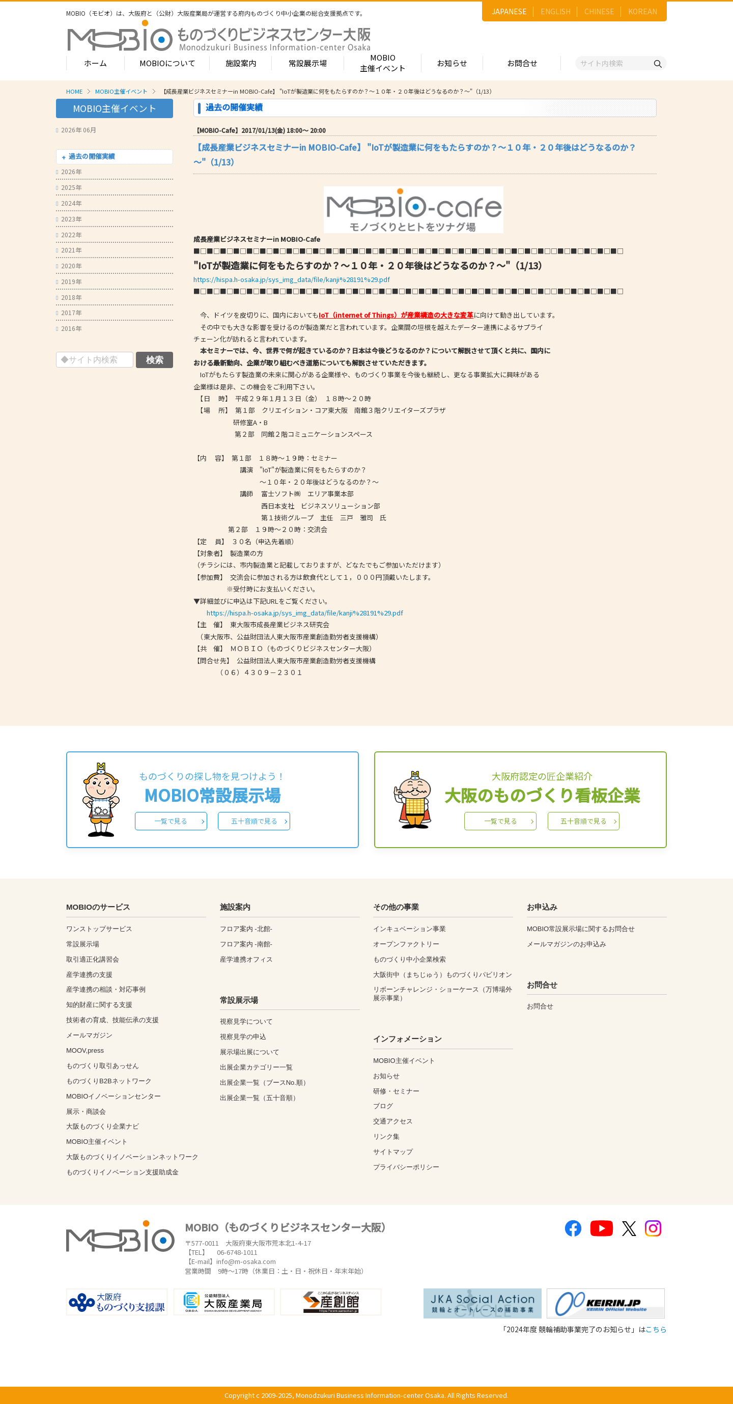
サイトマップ (393, 1152)
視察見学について (246, 1021)
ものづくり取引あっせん (102, 1066)
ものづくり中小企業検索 (409, 959)
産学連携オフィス (246, 959)
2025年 (68, 187)
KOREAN (642, 11)
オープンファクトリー (406, 944)
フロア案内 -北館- (246, 929)
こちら (656, 1329)
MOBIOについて (167, 63)
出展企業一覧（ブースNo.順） (264, 1082)
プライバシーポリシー (406, 1167)
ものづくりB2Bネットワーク (109, 1081)
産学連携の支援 (89, 974)
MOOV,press (85, 1050)
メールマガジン (89, 1035)
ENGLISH (556, 11)
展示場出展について (249, 1052)
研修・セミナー (396, 1091)
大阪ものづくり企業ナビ (102, 1126)
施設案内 (240, 63)
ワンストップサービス (99, 929)
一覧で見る (170, 821)
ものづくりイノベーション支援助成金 (122, 1172)
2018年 (68, 297)
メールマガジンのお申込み (566, 944)
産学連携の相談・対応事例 (106, 989)
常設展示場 (308, 63)
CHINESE (599, 11)
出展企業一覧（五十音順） (259, 1098)
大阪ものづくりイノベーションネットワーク (132, 1157)
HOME (74, 91)
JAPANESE (509, 11)
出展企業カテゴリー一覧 (256, 1067)
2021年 (68, 249)
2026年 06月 (76, 129)
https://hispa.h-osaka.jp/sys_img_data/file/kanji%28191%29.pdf (291, 279)
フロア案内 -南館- (246, 944)
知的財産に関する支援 (99, 1004)
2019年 (68, 281)
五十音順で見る (254, 821)
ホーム (95, 63)
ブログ (383, 1106)
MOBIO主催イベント (383, 62)
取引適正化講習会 (92, 959)
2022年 (68, 234)
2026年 (68, 171)
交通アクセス (393, 1121)
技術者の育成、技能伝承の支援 (112, 1020)
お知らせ (452, 63)
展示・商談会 (86, 1111)
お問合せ (522, 63)
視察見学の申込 (243, 1037)
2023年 (68, 218)
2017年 (68, 312)
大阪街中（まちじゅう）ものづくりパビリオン (442, 974)
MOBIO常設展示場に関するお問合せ (581, 929)
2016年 (68, 328)
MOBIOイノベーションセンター (113, 1096)
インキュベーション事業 (409, 929)
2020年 (68, 265)
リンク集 (386, 1136)
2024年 (68, 203)
